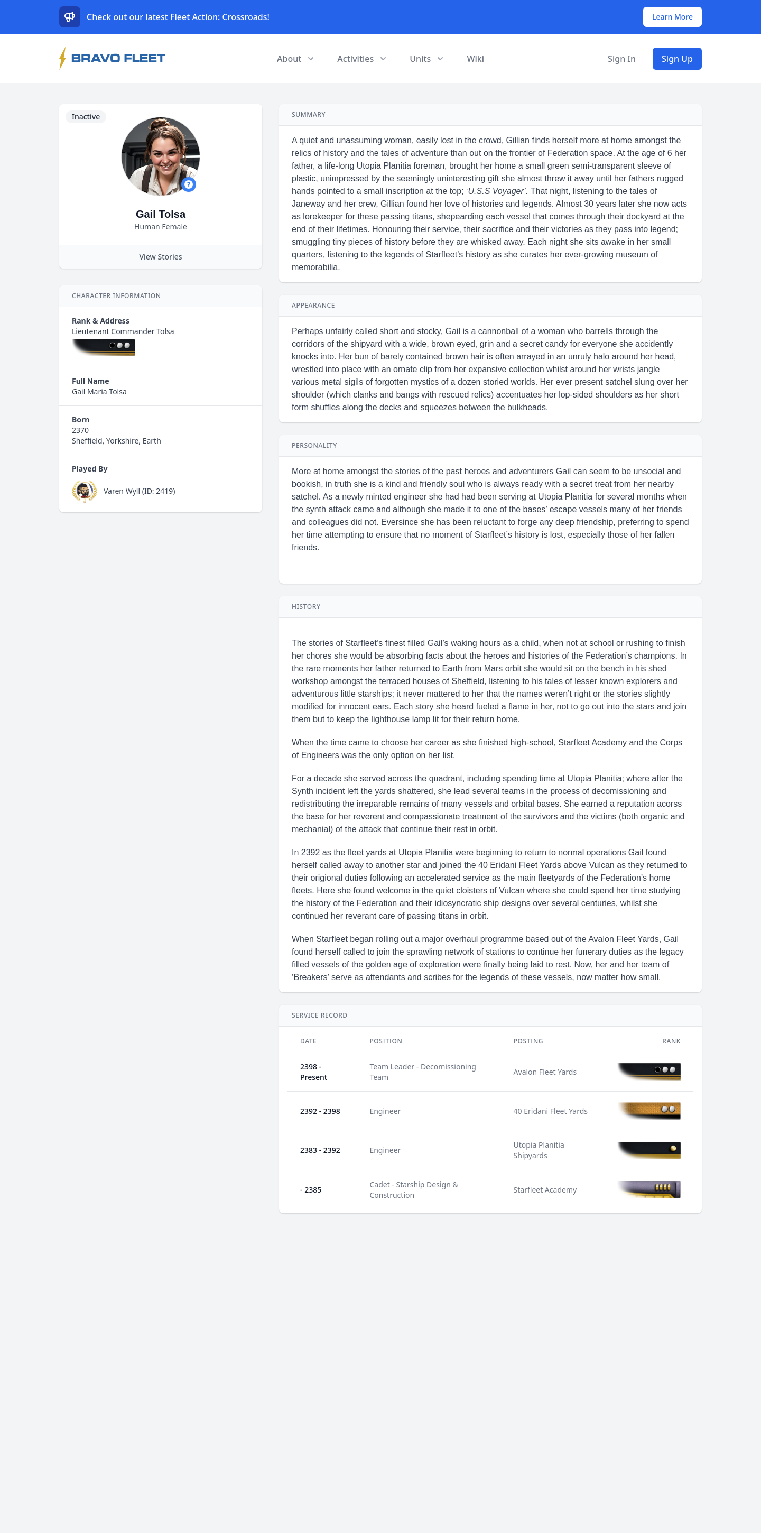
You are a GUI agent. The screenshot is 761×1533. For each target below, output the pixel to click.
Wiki (475, 58)
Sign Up (677, 58)
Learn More (672, 17)
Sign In (622, 58)
